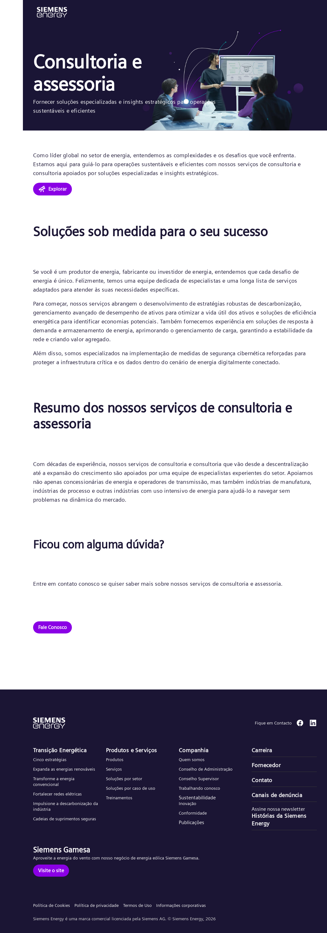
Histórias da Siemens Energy (279, 819)
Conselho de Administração (206, 769)
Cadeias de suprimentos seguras (64, 818)
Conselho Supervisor (199, 778)
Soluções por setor (124, 778)
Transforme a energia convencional (53, 781)
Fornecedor (266, 765)
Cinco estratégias (49, 759)
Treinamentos (119, 797)
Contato (262, 780)
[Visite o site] (51, 871)
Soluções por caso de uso (130, 788)
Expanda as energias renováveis (64, 769)
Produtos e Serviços (131, 750)
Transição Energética (60, 750)
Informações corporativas (181, 905)
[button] (52, 12)
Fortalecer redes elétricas (57, 793)
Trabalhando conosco (199, 788)
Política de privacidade (96, 905)
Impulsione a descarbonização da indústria (65, 806)
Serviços (114, 769)
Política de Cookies (51, 905)
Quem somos (192, 759)
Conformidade (193, 813)
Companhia (194, 750)
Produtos (114, 759)
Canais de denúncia (277, 795)
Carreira (262, 750)
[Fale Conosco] (52, 627)
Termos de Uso (137, 905)
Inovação (187, 803)
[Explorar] (52, 189)
